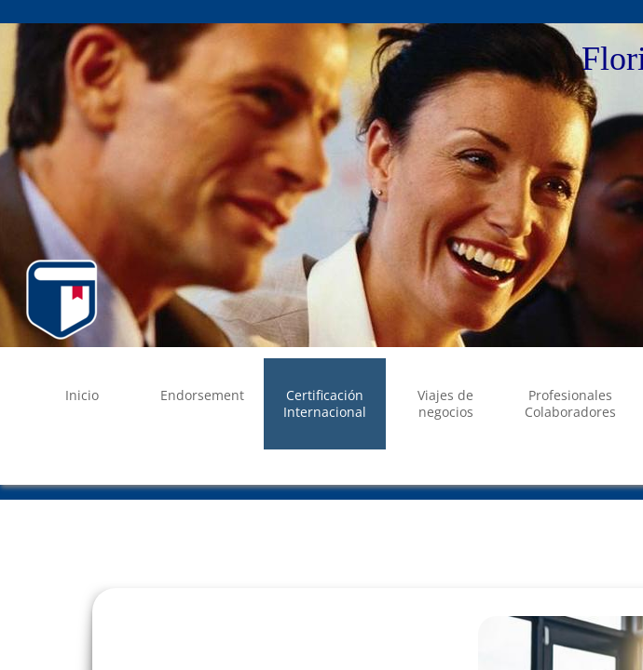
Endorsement (202, 395)
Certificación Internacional (324, 403)
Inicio (82, 395)
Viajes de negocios (445, 403)
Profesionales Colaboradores (570, 403)
